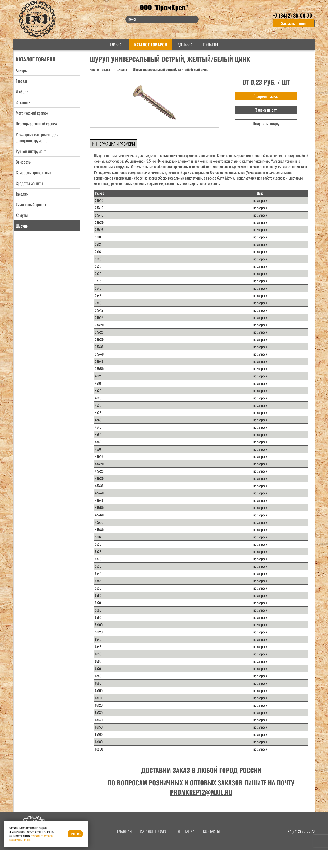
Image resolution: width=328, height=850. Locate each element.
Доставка (185, 44)
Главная (117, 44)
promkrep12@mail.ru (201, 792)
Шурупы (122, 69)
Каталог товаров (150, 44)
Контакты (210, 44)
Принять (75, 834)
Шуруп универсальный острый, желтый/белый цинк (170, 69)
